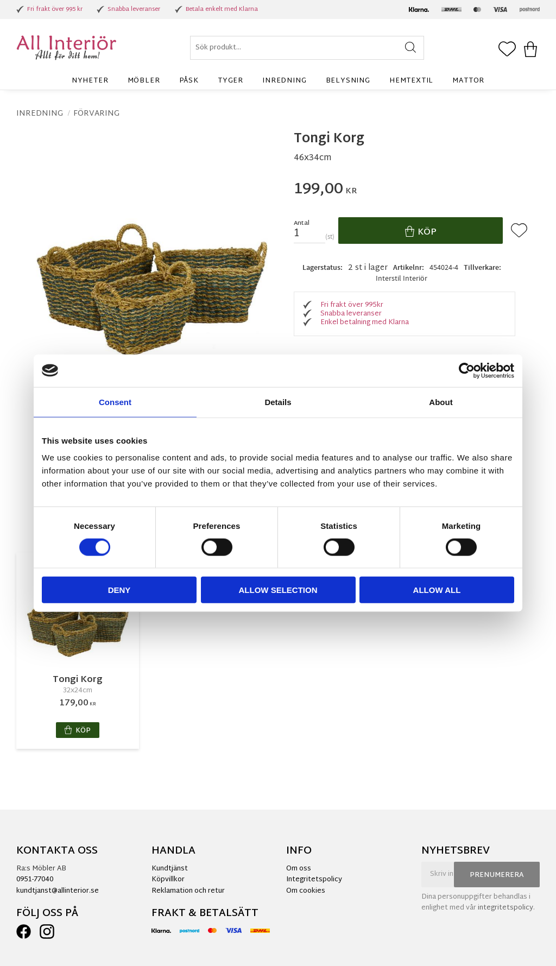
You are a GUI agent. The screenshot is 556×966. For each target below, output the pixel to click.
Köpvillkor (168, 879)
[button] (507, 50)
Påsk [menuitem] (189, 80)
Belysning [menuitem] (348, 80)
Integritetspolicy (314, 879)
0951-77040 (34, 879)
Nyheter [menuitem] (90, 80)
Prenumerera (497, 875)
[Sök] (411, 48)
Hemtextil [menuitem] (411, 80)
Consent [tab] (115, 401)
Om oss (298, 868)
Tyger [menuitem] (230, 80)
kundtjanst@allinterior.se (57, 891)
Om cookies (305, 891)
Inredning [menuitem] (284, 80)
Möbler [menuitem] (144, 80)
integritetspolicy (505, 907)
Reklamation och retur (188, 891)
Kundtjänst (169, 868)
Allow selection (278, 590)
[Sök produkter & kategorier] (307, 48)
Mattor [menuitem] (468, 80)
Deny (119, 590)
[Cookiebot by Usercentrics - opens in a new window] (466, 370)
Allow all (437, 590)
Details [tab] (277, 401)
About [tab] (440, 401)
